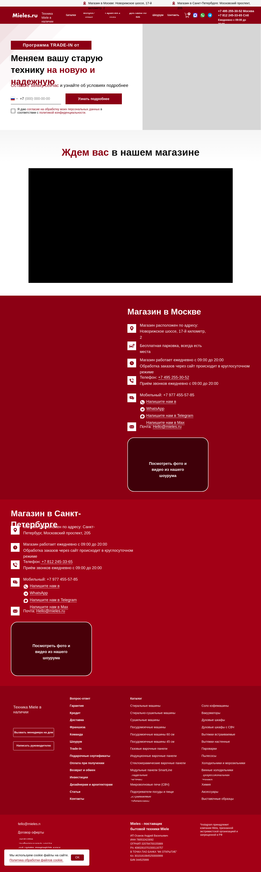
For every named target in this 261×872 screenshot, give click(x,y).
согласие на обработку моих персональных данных (63, 109)
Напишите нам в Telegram (169, 415)
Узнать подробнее (93, 99)
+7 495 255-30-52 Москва (236, 11)
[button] (33, 732)
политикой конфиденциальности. (62, 112)
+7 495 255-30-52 (173, 377)
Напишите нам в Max (165, 422)
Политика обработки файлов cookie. (36, 860)
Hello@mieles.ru (167, 426)
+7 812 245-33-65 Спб (233, 15)
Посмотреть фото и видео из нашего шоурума (168, 469)
